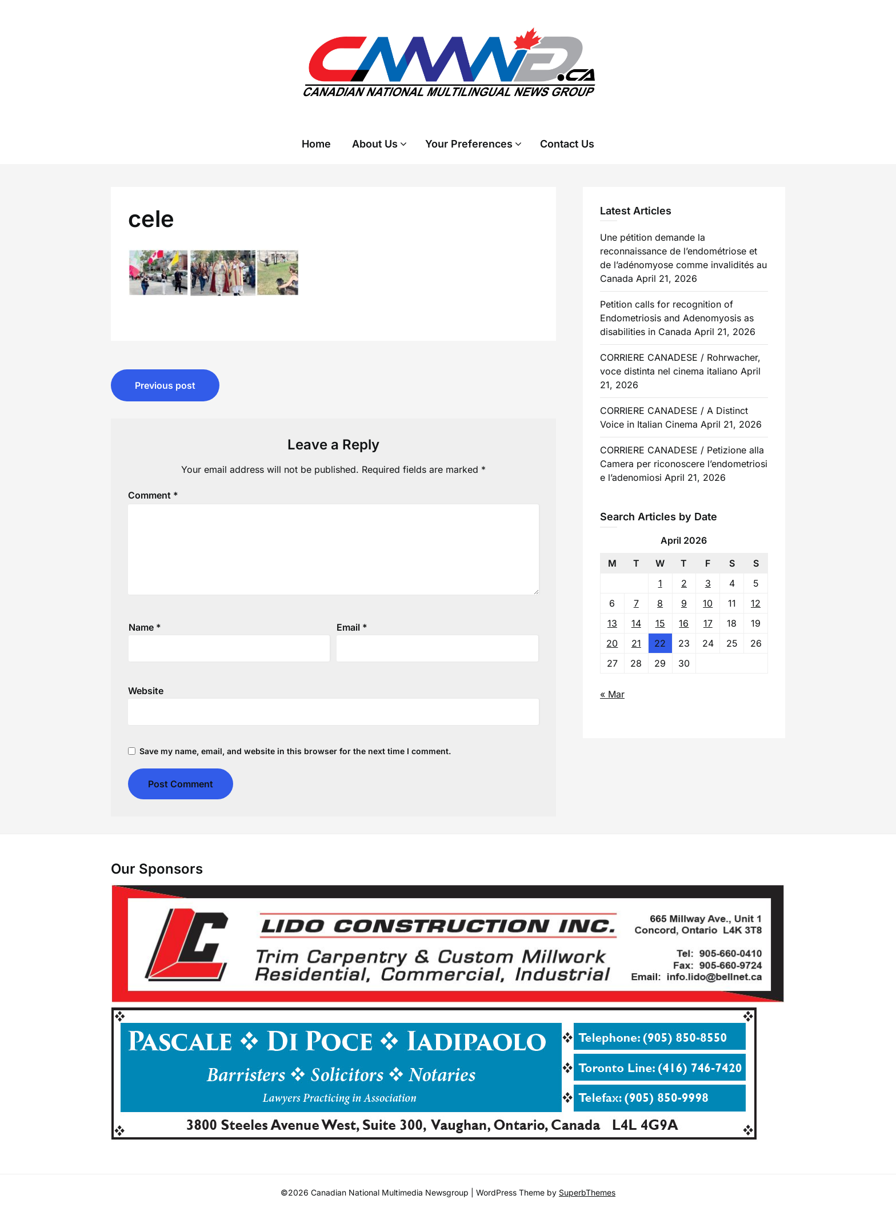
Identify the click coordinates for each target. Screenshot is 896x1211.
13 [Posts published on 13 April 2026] (612, 623)
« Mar (612, 694)
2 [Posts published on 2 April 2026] (684, 583)
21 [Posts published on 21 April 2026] (636, 643)
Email (352, 627)
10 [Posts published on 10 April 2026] (708, 603)
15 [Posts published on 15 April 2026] (660, 623)
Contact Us (567, 144)
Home (316, 144)
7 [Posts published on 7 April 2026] (636, 603)
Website (145, 690)
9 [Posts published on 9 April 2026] (684, 603)
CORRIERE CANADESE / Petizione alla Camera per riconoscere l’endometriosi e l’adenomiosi (683, 463)
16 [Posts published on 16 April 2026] (684, 623)
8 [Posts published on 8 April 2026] (660, 603)
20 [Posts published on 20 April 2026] (612, 643)
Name (145, 627)
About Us (375, 144)
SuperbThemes (587, 1192)
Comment (153, 495)
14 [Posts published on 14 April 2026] (636, 623)
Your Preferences (469, 144)
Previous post (165, 385)
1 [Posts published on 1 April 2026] (660, 583)
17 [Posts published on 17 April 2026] (708, 623)
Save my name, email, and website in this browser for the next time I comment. (295, 751)
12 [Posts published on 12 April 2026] (756, 603)
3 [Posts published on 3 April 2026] (708, 583)
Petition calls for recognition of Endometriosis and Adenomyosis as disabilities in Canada (677, 317)
